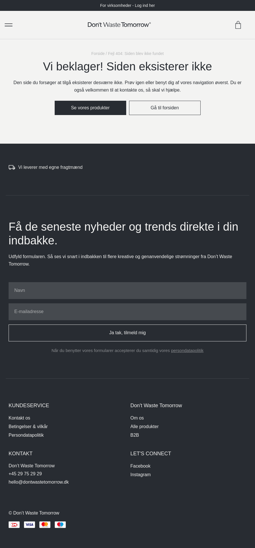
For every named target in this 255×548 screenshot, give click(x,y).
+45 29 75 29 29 (25, 473)
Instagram (141, 474)
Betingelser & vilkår (28, 426)
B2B (135, 435)
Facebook (141, 466)
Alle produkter (145, 426)
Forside (98, 53)
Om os (137, 418)
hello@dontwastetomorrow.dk (39, 482)
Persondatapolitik (26, 435)
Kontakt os (19, 418)
